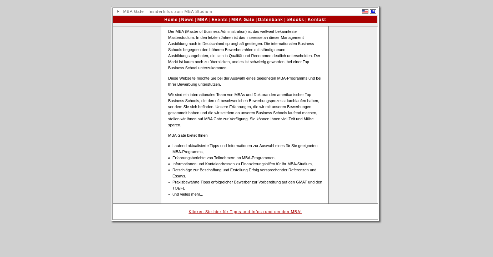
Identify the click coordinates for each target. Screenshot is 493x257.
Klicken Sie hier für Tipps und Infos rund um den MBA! (245, 212)
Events (220, 19)
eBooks (295, 19)
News (187, 19)
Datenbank (270, 19)
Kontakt (317, 19)
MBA (202, 19)
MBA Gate (243, 19)
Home (170, 19)
